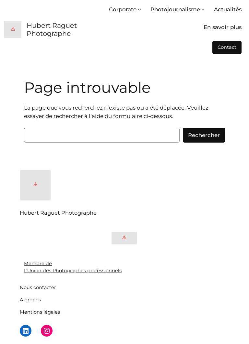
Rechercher (204, 135)
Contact (227, 47)
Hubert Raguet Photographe (52, 29)
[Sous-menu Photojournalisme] (203, 9)
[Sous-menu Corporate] (139, 9)
